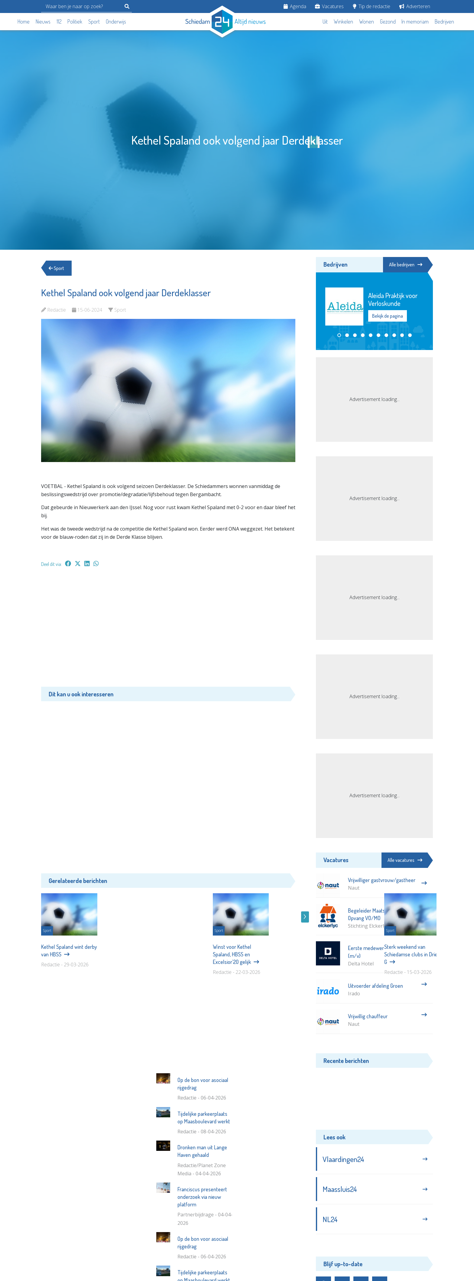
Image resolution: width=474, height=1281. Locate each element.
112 (59, 21)
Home (24, 21)
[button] (339, 335)
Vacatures (329, 6)
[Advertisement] (168, 630)
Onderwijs (116, 21)
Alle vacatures (405, 860)
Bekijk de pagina (387, 316)
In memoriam (415, 21)
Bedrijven (444, 21)
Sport (94, 21)
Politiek (74, 21)
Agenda (295, 6)
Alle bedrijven (405, 265)
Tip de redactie (371, 6)
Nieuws (43, 21)
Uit (325, 21)
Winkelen (343, 21)
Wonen (366, 21)
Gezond (388, 21)
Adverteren (414, 6)
